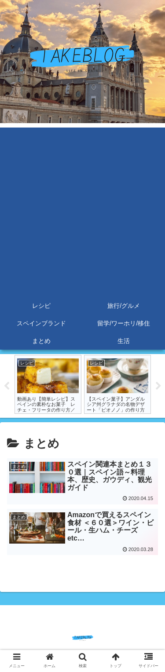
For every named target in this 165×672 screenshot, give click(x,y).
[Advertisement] (82, 210)
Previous (6, 386)
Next (158, 386)
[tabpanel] (48, 384)
